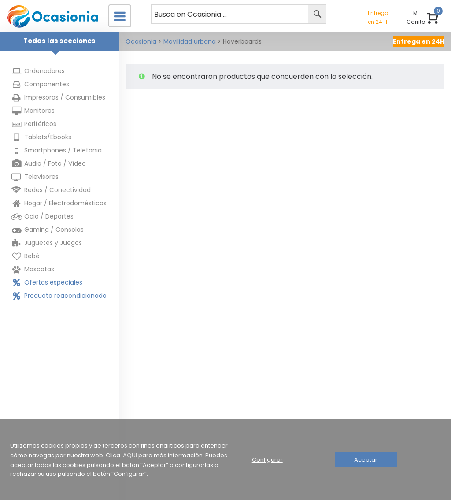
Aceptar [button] (365, 460)
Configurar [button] (267, 460)
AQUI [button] (130, 455)
